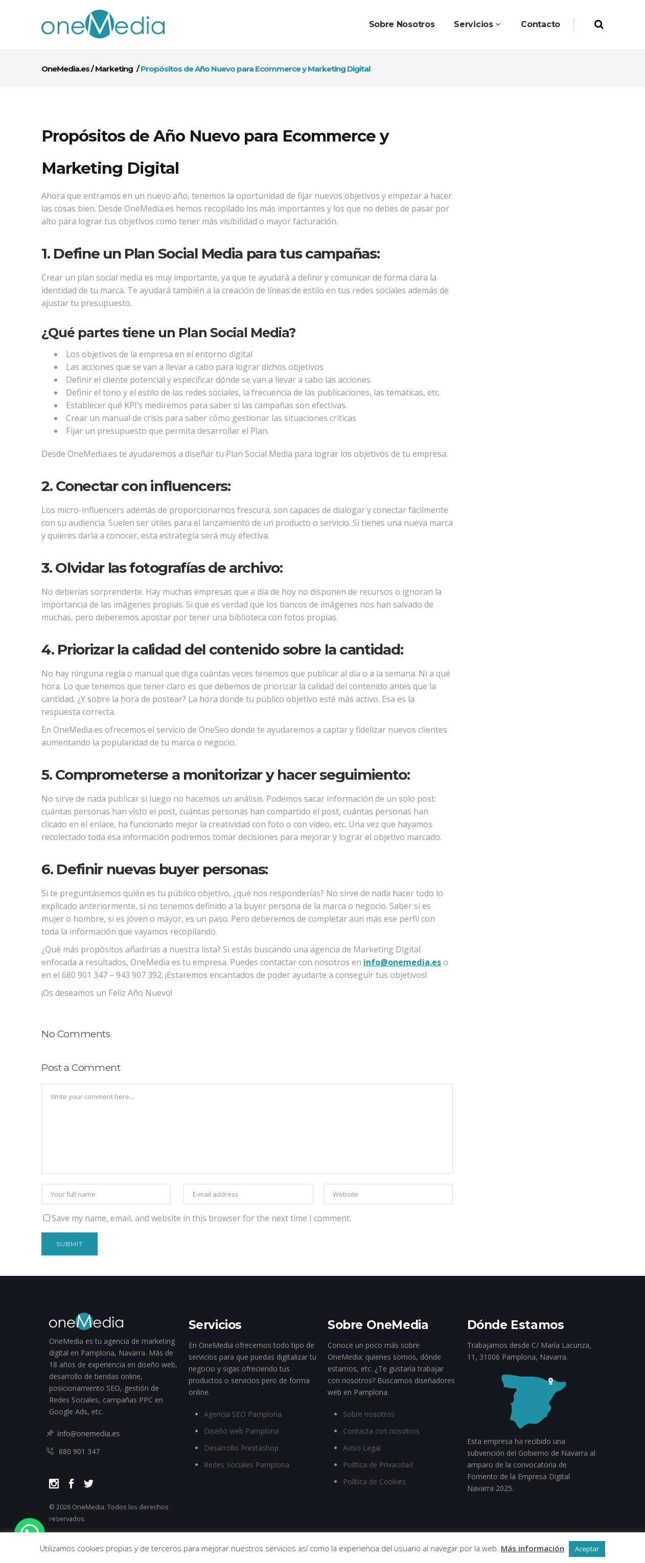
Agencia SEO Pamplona (243, 1414)
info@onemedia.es (402, 962)
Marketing (114, 69)
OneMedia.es (65, 69)
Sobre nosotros (369, 1414)
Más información (532, 1548)
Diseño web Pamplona (241, 1431)
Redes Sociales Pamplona (246, 1464)
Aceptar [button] (587, 1548)
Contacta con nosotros (381, 1431)
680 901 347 (79, 1451)
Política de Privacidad (378, 1464)
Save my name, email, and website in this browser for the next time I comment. (201, 1218)
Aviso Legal (362, 1448)
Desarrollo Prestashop (241, 1448)
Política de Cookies (374, 1481)
